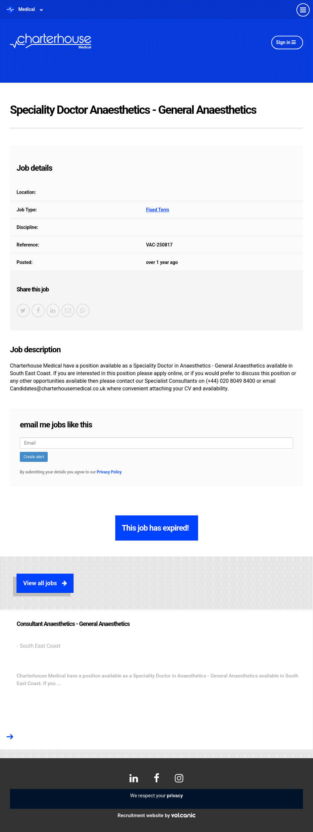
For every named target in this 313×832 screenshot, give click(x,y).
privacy (175, 796)
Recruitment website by (156, 815)
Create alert (34, 457)
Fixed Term (157, 209)
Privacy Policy (109, 472)
